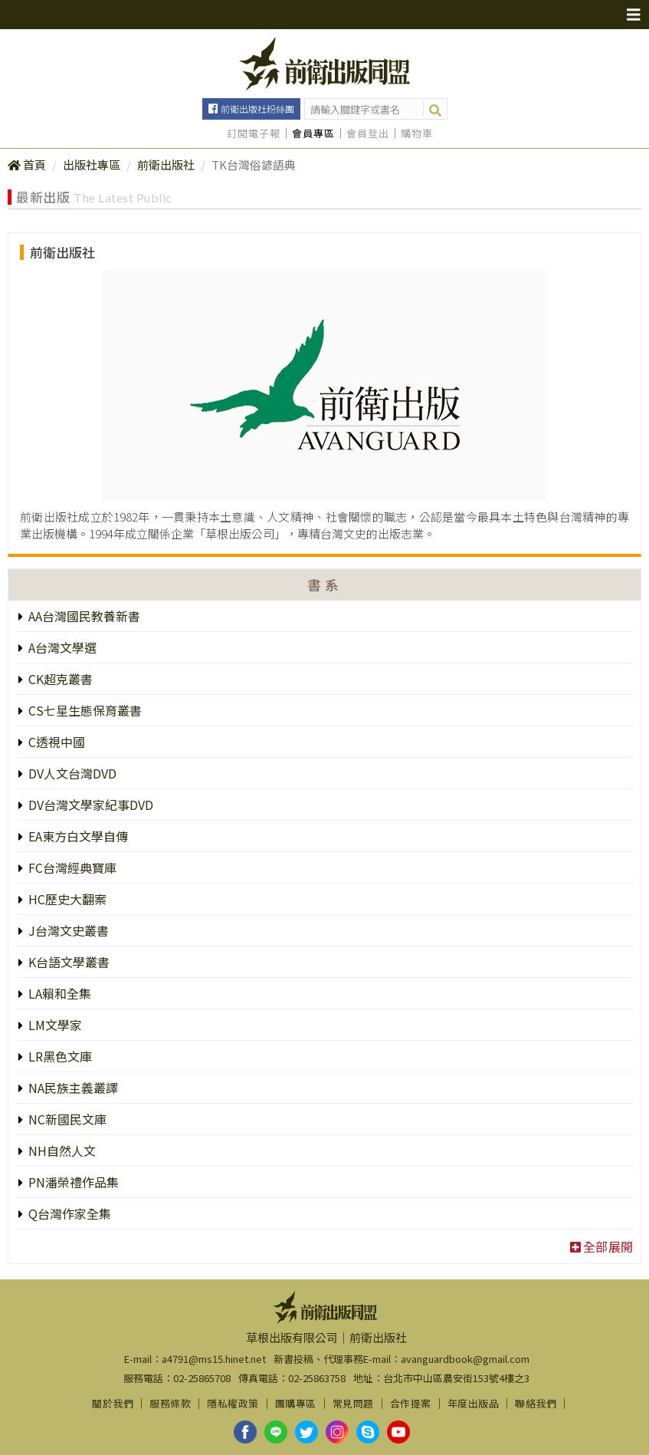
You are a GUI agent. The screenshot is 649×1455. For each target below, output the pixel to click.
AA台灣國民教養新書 (82, 616)
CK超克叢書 (59, 679)
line (275, 1431)
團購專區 (295, 1403)
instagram (337, 1431)
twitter (306, 1431)
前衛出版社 (166, 164)
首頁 (34, 164)
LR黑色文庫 (58, 1056)
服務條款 (170, 1403)
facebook (245, 1431)
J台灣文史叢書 (67, 930)
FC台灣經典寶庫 (70, 867)
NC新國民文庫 (66, 1119)
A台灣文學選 (61, 647)
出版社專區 (91, 164)
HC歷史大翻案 (66, 899)
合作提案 (410, 1403)
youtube (398, 1431)
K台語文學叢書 (67, 962)
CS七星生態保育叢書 (83, 710)
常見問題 (353, 1403)
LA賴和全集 (58, 993)
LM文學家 (53, 1025)
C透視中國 (55, 741)
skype (367, 1431)
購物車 (417, 133)
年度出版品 (473, 1403)
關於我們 (112, 1403)
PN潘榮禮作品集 (72, 1182)
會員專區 (313, 133)
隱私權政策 (233, 1403)
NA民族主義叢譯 (71, 1087)
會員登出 (367, 133)
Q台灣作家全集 (68, 1213)
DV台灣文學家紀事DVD (89, 804)
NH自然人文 (60, 1150)
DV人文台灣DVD (70, 773)
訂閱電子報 (253, 133)
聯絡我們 (535, 1403)
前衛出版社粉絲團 (257, 108)
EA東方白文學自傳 (76, 836)
